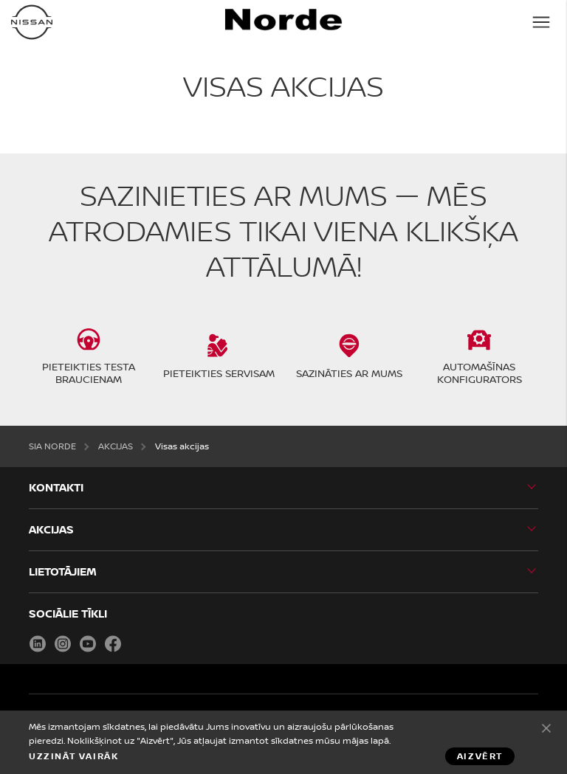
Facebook (113, 643)
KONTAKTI (56, 487)
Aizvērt (546, 727)
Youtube (88, 643)
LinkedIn (38, 643)
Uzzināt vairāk (73, 756)
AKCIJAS (115, 446)
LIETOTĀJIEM (63, 571)
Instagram (63, 643)
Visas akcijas (182, 446)
